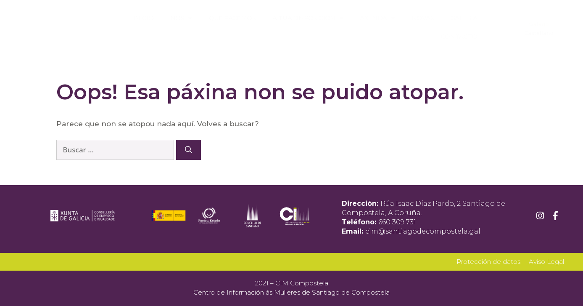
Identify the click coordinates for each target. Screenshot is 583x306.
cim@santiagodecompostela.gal (422, 231)
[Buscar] (188, 150)
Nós (181, 18)
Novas (423, 18)
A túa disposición (307, 18)
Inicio (143, 18)
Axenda (377, 18)
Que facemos (232, 18)
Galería (464, 18)
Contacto (459, 36)
